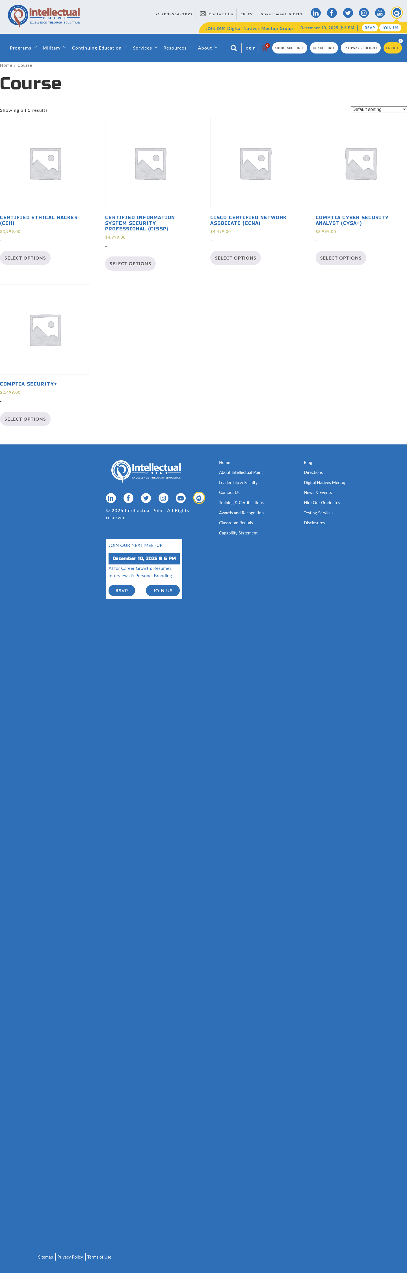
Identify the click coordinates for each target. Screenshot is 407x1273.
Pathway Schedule (361, 48)
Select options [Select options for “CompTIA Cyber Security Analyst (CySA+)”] (341, 258)
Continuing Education (97, 47)
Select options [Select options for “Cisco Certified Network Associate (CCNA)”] (235, 258)
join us (163, 589)
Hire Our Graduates (322, 502)
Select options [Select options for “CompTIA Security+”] (25, 419)
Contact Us (221, 14)
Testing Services (319, 512)
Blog (308, 462)
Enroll (392, 48)
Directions (313, 471)
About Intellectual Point (241, 471)
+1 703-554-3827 (174, 14)
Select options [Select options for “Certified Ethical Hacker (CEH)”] (25, 258)
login (250, 47)
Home (6, 65)
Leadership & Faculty (239, 482)
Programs (20, 47)
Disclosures (315, 522)
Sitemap (45, 1256)
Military (52, 47)
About (205, 47)
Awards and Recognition (242, 512)
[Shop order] (379, 109)
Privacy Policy (71, 1256)
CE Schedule (324, 48)
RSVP (370, 27)
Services (142, 47)
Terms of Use (100, 1256)
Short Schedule (289, 48)
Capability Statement (239, 532)
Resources (175, 47)
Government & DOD (281, 14)
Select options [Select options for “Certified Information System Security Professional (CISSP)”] (130, 263)
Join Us (390, 27)
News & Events (318, 492)
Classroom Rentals (236, 522)
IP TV (247, 14)
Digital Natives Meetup (326, 482)
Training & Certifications (242, 502)
